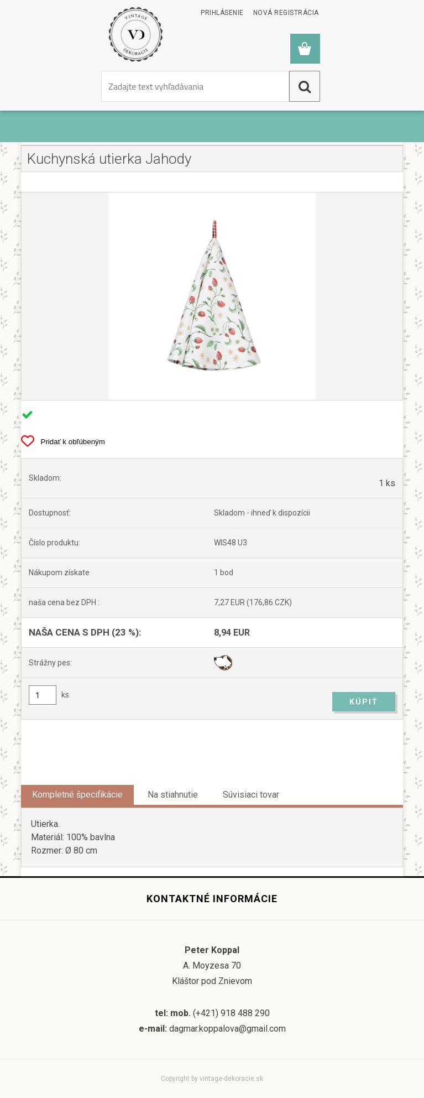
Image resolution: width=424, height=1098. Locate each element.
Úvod (38, 132)
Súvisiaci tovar (251, 794)
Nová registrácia (286, 13)
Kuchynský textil (93, 132)
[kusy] (42, 695)
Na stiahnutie (173, 794)
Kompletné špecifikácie (77, 794)
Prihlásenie (222, 13)
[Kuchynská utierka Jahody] (212, 296)
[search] (305, 86)
